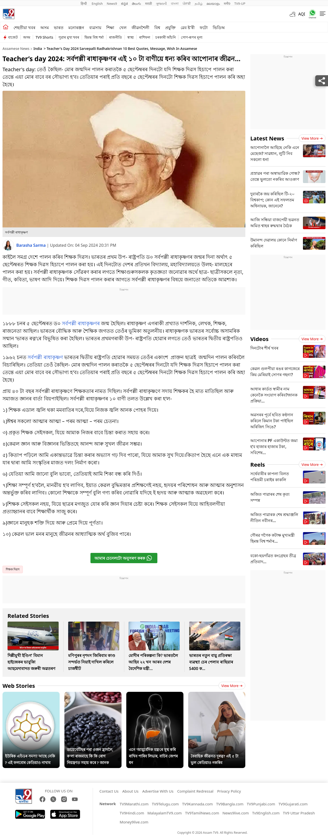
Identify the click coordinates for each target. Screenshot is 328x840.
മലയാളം (213, 3)
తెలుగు (136, 3)
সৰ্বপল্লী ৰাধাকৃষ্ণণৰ (81, 323)
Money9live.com (134, 821)
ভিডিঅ (219, 27)
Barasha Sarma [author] (31, 245)
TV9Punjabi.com (261, 803)
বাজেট (13, 37)
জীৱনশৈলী (140, 27)
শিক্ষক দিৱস (13, 569)
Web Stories (19, 685)
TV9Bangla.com (229, 803)
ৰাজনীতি (115, 37)
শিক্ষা (110, 27)
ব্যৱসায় (95, 27)
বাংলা (175, 3)
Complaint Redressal (195, 791)
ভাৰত (58, 27)
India (37, 48)
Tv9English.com (266, 812)
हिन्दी (84, 3)
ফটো (204, 27)
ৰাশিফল (144, 37)
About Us (130, 791)
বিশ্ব (157, 27)
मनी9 (227, 3)
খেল (123, 27)
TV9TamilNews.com (202, 812)
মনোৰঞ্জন (76, 27)
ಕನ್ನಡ (124, 3)
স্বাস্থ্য (130, 37)
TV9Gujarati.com (292, 803)
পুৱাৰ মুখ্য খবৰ (68, 37)
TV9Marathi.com (134, 803)
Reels (257, 464)
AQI (301, 14)
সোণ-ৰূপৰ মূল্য (191, 37)
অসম (44, 27)
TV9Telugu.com (165, 803)
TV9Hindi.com (132, 812)
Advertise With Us (157, 791)
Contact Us (109, 791)
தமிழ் (198, 3)
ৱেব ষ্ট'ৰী (188, 27)
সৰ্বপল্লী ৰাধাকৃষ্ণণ (45, 357)
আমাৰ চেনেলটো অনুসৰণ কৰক (123, 558)
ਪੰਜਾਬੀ (187, 3)
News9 (112, 3)
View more (232, 685)
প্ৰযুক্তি (170, 27)
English (97, 3)
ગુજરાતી (161, 3)
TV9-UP (239, 3)
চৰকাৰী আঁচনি (165, 37)
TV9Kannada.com (197, 803)
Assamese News (16, 48)
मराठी (148, 3)
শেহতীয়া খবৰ (24, 27)
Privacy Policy (229, 791)
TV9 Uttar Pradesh (299, 812)
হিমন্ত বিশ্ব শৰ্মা (93, 37)
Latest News (267, 138)
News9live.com (236, 812)
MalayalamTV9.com (164, 812)
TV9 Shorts (44, 37)
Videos (259, 339)
